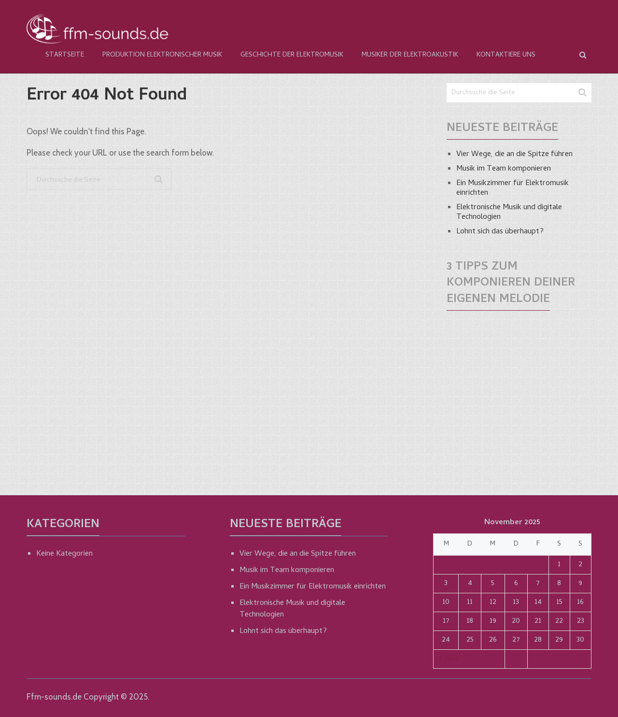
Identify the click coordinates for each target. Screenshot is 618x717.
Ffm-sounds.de (54, 697)
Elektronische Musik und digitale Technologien (509, 212)
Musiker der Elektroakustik (410, 55)
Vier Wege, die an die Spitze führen (514, 154)
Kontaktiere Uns (506, 55)
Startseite (64, 55)
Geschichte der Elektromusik (291, 55)
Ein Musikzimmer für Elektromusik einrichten (512, 188)
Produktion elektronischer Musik (162, 55)
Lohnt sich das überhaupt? (500, 232)
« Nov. (450, 659)
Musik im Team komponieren (503, 169)
